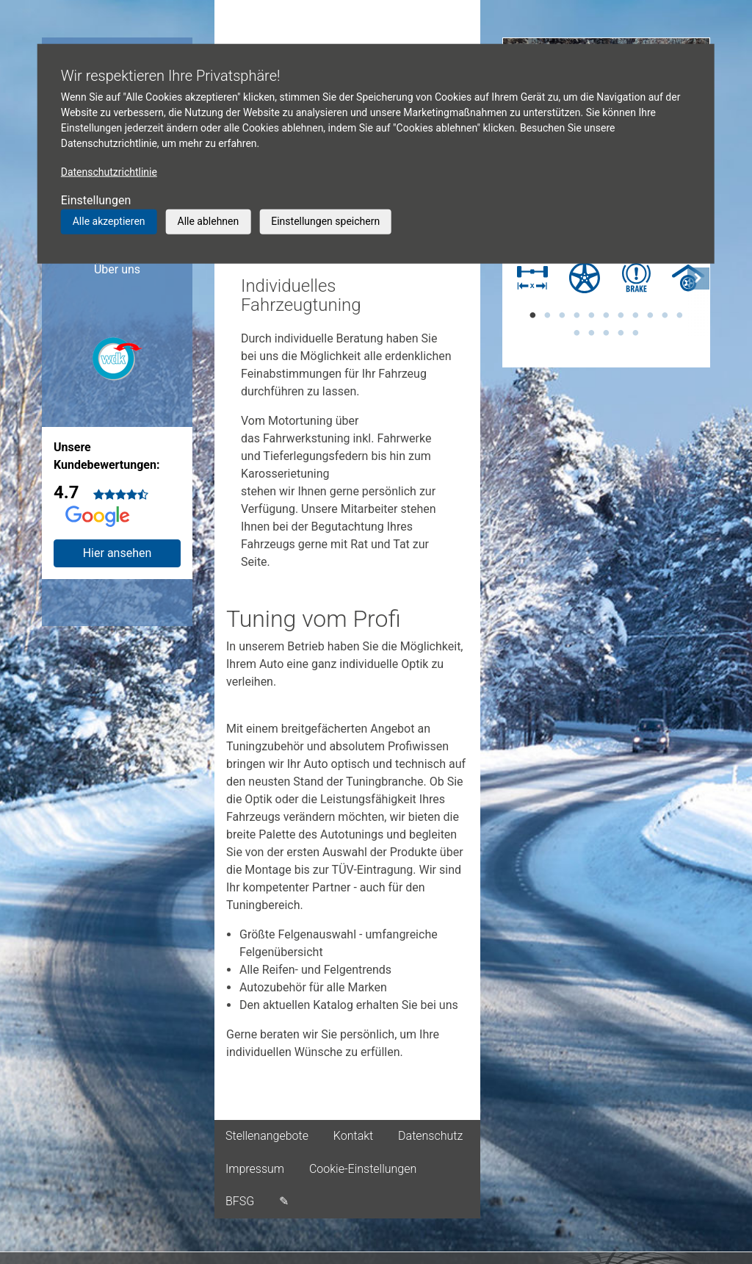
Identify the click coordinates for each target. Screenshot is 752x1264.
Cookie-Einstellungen (362, 1169)
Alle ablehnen (208, 221)
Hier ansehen (117, 553)
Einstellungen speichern (325, 221)
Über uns (117, 269)
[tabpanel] (529, 279)
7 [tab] (620, 315)
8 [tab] (635, 315)
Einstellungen (96, 200)
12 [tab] (576, 333)
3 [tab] (561, 315)
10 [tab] (664, 315)
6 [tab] (606, 315)
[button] (698, 297)
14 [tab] (606, 333)
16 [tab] (635, 333)
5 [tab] (591, 315)
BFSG (239, 1201)
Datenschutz (430, 1136)
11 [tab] (679, 315)
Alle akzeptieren (109, 221)
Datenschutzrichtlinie (109, 172)
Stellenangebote (266, 1136)
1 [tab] (532, 315)
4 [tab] (576, 315)
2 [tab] (547, 315)
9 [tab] (650, 315)
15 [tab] (620, 333)
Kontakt (353, 1136)
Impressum (254, 1169)
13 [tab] (591, 333)
